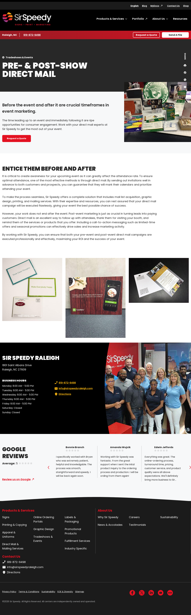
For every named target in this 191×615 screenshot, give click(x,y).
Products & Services (110, 19)
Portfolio (138, 19)
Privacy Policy (9, 591)
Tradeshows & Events (19, 57)
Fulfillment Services (77, 541)
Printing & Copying (14, 525)
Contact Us (173, 5)
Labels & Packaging (72, 519)
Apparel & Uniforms (8, 535)
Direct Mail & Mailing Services (12, 546)
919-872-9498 (32, 35)
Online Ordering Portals (43, 519)
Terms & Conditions (29, 591)
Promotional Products (73, 531)
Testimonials (137, 525)
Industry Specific (76, 548)
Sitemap (79, 591)
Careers (134, 517)
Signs (5, 517)
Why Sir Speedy (108, 517)
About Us (158, 19)
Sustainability (169, 517)
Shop (186, 5)
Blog (144, 5)
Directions (62, 394)
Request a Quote (146, 35)
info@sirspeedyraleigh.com (73, 388)
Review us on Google (16, 479)
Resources (180, 19)
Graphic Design (43, 529)
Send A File (175, 35)
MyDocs (154, 5)
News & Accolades (110, 525)
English (135, 5)
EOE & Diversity (65, 591)
